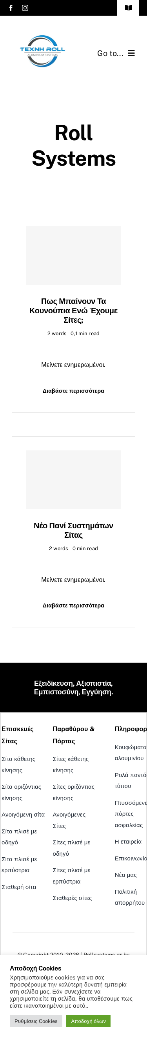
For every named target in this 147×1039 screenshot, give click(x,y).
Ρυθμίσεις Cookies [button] (36, 1021)
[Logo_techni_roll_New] (43, 34)
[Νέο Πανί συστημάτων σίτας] (73, 479)
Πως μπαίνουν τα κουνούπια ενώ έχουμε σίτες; (73, 310)
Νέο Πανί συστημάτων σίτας (73, 530)
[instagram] (25, 8)
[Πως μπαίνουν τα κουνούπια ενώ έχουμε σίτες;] (73, 255)
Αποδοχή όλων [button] (88, 1021)
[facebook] (11, 8)
